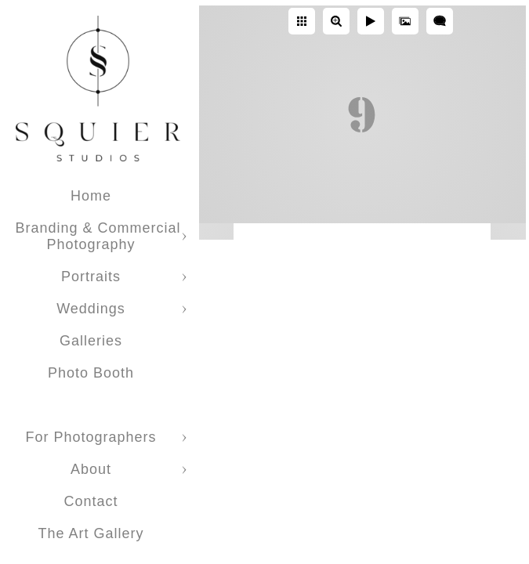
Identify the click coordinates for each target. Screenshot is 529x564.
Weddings (90, 308)
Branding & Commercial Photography (97, 236)
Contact (90, 501)
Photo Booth (91, 373)
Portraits (91, 276)
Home (91, 196)
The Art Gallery (90, 533)
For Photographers (90, 437)
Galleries (91, 341)
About (91, 469)
